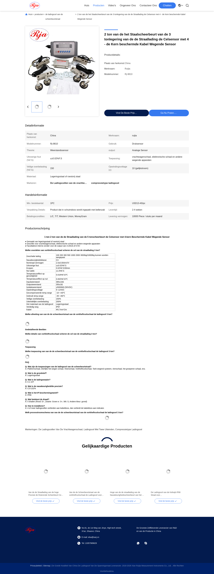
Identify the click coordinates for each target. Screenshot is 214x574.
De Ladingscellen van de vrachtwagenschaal (60, 429)
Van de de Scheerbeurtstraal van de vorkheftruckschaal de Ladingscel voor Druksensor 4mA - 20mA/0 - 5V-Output (85, 493)
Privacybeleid (36, 566)
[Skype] (147, 543)
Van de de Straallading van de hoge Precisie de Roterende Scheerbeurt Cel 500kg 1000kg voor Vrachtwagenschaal (45, 493)
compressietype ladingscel (128, 429)
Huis (86, 5)
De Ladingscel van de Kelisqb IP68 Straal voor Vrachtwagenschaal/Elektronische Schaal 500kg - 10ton (165, 493)
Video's (112, 5)
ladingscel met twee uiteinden (99, 429)
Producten (98, 5)
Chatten (167, 5)
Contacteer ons (148, 5)
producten (39, 14)
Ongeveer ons (128, 5)
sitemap (46, 566)
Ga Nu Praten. (167, 113)
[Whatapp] (140, 543)
